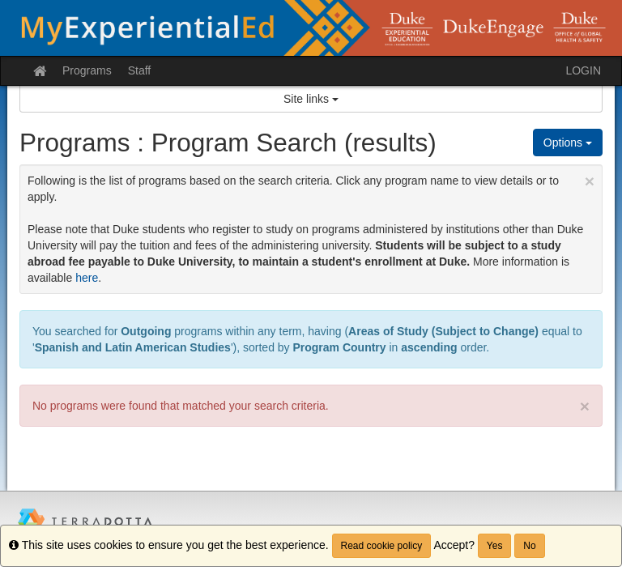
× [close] (585, 406)
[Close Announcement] (589, 180)
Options (567, 142)
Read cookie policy (382, 545)
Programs (87, 70)
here (86, 277)
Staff (139, 70)
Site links (311, 98)
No (529, 545)
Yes (495, 545)
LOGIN (583, 70)
